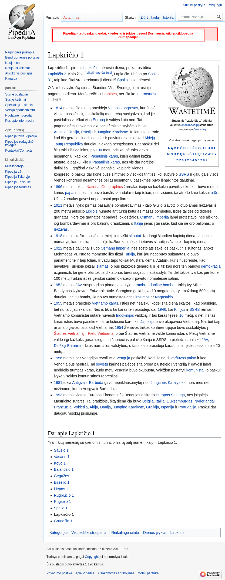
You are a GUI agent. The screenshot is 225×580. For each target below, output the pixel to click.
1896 (58, 187)
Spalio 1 (61, 508)
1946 (162, 309)
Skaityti (130, 17)
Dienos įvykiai (154, 532)
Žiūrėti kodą (149, 17)
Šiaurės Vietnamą (68, 333)
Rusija (74, 132)
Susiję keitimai (15, 99)
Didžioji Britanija (67, 345)
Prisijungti (215, 5)
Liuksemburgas (179, 401)
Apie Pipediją (84, 573)
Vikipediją (200, 129)
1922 (58, 248)
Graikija (152, 407)
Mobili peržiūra (148, 573)
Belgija (148, 401)
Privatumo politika (59, 573)
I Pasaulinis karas (103, 156)
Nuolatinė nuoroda (18, 115)
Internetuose (146, 94)
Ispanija (167, 407)
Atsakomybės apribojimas (116, 573)
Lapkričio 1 (64, 514)
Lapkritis (177, 532)
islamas (102, 266)
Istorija (168, 17)
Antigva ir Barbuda (87, 382)
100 (99, 150)
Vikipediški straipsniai (89, 532)
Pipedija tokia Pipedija (21, 136)
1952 (58, 285)
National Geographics (104, 187)
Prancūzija (62, 407)
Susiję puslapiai (16, 94)
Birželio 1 (61, 482)
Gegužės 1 (63, 476)
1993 (58, 395)
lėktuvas (61, 229)
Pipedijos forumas (18, 187)
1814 (58, 108)
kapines (110, 94)
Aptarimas (71, 17)
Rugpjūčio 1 (64, 495)
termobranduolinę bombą (153, 285)
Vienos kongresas (123, 108)
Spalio (122, 80)
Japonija (147, 321)
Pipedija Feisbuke (18, 182)
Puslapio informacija (19, 120)
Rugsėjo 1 (62, 501)
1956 (58, 358)
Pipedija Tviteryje (17, 177)
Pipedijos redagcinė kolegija (19, 143)
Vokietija (81, 407)
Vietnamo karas (105, 303)
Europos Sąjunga (170, 395)
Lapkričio (90, 68)
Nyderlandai (204, 401)
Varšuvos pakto (183, 358)
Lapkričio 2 (57, 74)
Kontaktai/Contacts (18, 150)
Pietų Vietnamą (100, 333)
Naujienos (12, 63)
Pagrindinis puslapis (19, 52)
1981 (58, 382)
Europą (99, 120)
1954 (119, 327)
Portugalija (187, 407)
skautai (135, 236)
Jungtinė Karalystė (112, 132)
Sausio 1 (61, 450)
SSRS (184, 174)
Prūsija (87, 132)
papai (69, 192)
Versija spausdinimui (20, 110)
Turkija (129, 254)
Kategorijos (58, 532)
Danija (105, 407)
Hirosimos (141, 297)
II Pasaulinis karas (104, 162)
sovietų (102, 364)
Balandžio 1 (63, 469)
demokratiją (210, 266)
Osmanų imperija (154, 217)
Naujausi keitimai (17, 68)
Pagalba (11, 78)
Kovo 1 (60, 463)
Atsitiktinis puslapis (18, 73)
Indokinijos (125, 315)
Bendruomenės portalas (22, 57)
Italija (138, 223)
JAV (79, 285)
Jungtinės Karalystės (167, 382)
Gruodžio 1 (63, 521)
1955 (58, 303)
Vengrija (123, 358)
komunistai (195, 370)
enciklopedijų (190, 125)
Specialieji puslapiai (19, 105)
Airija (94, 407)
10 (181, 315)
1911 (58, 205)
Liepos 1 (61, 489)
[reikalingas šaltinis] (98, 72)
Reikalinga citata (125, 532)
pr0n (214, 192)
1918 (58, 236)
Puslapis (52, 17)
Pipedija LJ (13, 171)
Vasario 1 (61, 457)
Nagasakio (164, 297)
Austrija (60, 132)
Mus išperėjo (14, 166)
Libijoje (92, 211)
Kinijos (179, 309)
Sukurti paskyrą (194, 5)
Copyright (92, 557)
